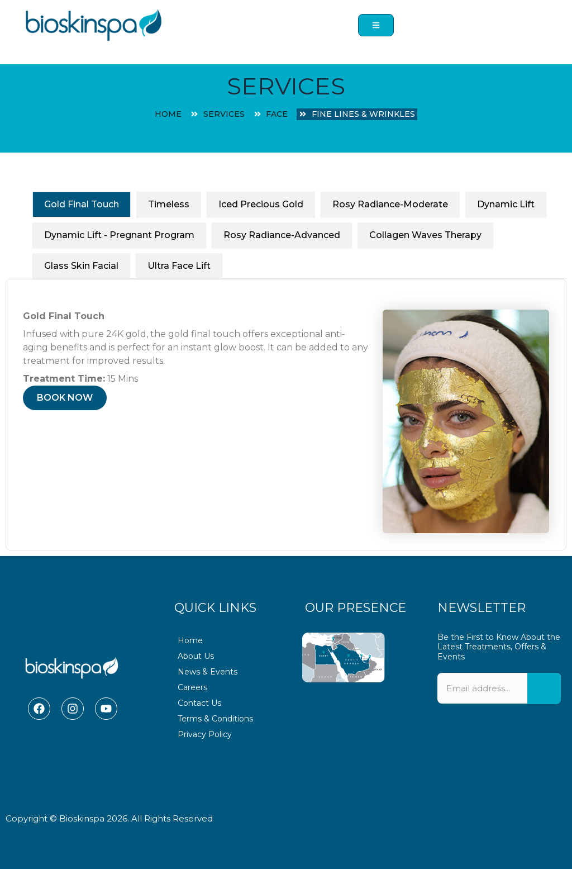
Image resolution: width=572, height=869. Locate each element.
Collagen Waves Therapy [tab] (425, 235)
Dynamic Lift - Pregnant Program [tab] (119, 235)
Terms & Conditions (215, 719)
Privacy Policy (205, 734)
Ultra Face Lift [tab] (179, 265)
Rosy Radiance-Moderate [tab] (390, 204)
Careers (192, 687)
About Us (196, 656)
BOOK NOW (65, 397)
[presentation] (499, 756)
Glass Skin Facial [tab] (81, 265)
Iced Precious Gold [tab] (260, 204)
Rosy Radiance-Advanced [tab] (281, 235)
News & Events (207, 672)
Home (190, 640)
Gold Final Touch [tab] (81, 204)
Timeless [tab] (168, 204)
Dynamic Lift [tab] (506, 204)
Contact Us (199, 703)
